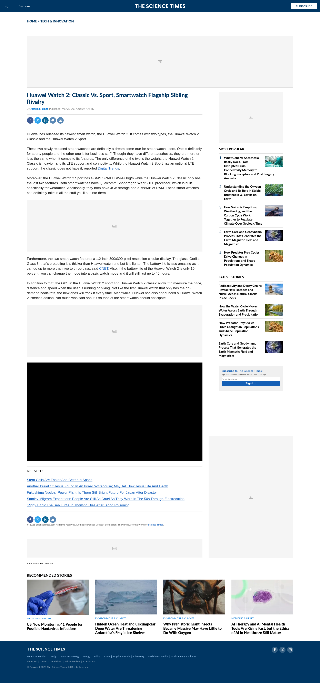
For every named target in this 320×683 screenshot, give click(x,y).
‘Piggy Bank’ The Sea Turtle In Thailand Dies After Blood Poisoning (78, 505)
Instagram (290, 650)
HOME (32, 21)
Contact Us (89, 661)
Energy (86, 656)
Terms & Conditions (50, 661)
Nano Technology (70, 656)
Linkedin (45, 120)
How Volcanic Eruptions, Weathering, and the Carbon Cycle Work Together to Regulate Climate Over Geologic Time (243, 215)
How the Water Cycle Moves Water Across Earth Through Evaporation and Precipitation (239, 310)
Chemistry (138, 656)
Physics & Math (121, 656)
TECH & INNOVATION (57, 21)
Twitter (37, 120)
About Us (32, 661)
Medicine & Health (158, 656)
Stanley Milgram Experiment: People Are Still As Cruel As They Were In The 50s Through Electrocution (106, 499)
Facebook (30, 120)
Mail (60, 120)
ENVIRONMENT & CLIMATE (110, 618)
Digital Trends (108, 168)
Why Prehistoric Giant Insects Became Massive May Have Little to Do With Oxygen (192, 628)
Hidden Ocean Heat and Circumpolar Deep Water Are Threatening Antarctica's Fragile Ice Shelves (125, 628)
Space (106, 656)
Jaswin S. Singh (39, 108)
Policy (97, 656)
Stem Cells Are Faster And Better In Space (59, 480)
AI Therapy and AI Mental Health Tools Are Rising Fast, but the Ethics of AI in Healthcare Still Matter (260, 628)
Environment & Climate (183, 656)
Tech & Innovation (36, 656)
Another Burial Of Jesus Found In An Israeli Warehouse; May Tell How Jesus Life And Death (97, 486)
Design (53, 656)
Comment (53, 120)
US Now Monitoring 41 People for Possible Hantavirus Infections (55, 626)
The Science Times (160, 6)
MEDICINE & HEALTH (39, 618)
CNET (103, 269)
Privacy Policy (72, 661)
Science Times (155, 524)
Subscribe (304, 6)
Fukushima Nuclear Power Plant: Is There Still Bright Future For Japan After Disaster (92, 493)
